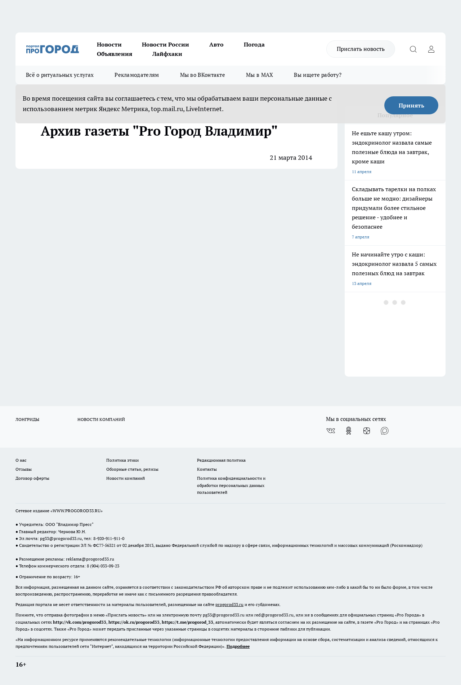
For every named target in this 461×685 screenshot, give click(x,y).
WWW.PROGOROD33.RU (76, 510)
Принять (411, 105)
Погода (254, 44)
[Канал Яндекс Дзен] (367, 430)
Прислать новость (361, 48)
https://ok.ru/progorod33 (134, 622)
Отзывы (23, 469)
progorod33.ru (229, 604)
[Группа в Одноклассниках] (349, 430)
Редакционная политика (221, 460)
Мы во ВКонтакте (202, 74)
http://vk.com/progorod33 (79, 622)
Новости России (165, 44)
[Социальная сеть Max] (385, 430)
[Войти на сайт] (431, 49)
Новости (109, 44)
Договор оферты (32, 478)
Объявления (114, 53)
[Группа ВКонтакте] (331, 430)
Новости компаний (125, 478)
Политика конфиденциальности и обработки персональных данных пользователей (231, 485)
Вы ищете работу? (317, 74)
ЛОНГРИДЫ (27, 419)
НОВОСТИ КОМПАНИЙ (101, 419)
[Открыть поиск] (413, 49)
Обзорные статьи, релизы (132, 469)
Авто (216, 44)
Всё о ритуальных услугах (60, 74)
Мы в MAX (259, 74)
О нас (21, 460)
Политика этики (122, 460)
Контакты (207, 469)
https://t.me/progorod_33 (187, 622)
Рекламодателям (137, 74)
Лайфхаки (167, 53)
